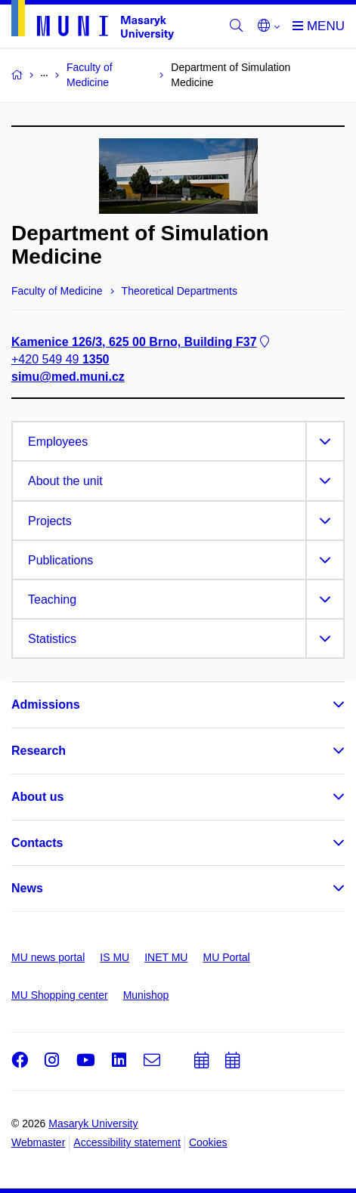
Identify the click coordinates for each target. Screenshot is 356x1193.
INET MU (165, 957)
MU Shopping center (59, 995)
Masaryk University (93, 1123)
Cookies (208, 1142)
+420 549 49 (60, 359)
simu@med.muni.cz (68, 376)
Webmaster (38, 1142)
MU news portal (48, 957)
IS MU (114, 957)
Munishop (146, 995)
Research (38, 750)
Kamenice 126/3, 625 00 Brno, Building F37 (141, 341)
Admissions (45, 704)
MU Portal (226, 957)
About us (37, 796)
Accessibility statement (127, 1142)
